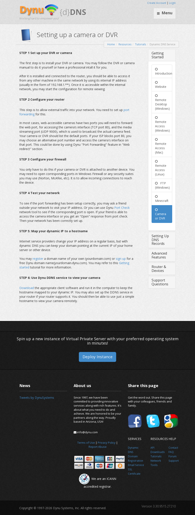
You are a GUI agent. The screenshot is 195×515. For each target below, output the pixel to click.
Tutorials (140, 44)
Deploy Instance (97, 356)
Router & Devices (159, 268)
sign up (121, 259)
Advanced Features (159, 255)
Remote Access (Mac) (160, 145)
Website (160, 84)
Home (111, 44)
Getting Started (158, 55)
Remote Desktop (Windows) (162, 102)
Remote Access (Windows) (162, 123)
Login (172, 3)
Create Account (156, 3)
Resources (125, 44)
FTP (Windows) (162, 185)
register (38, 259)
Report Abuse (98, 447)
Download (27, 288)
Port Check (122, 208)
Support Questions (160, 282)
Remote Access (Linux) (160, 167)
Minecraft (162, 198)
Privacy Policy (107, 443)
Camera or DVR (160, 214)
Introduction (163, 71)
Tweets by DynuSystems (36, 398)
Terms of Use (86, 443)
